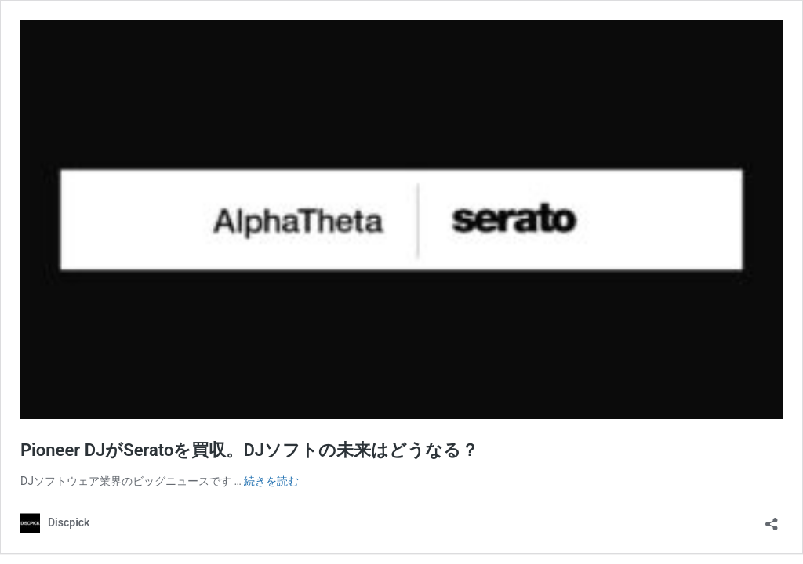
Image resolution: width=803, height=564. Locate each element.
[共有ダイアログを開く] (772, 519)
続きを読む (271, 481)
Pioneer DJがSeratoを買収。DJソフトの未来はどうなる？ (249, 450)
